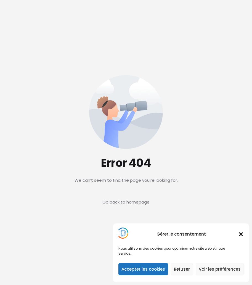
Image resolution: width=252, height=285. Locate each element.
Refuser (182, 269)
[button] (241, 234)
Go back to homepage (126, 202)
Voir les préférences (220, 269)
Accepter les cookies (143, 269)
